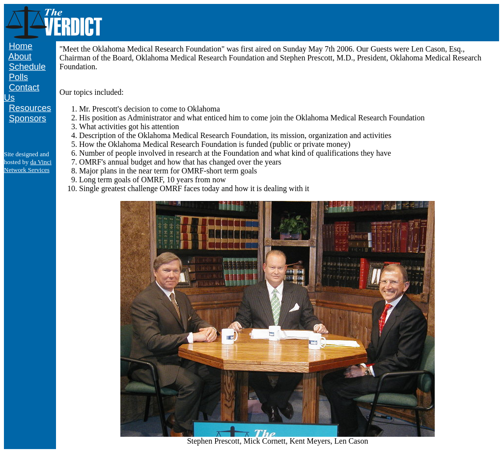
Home (20, 46)
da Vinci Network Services (28, 165)
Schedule (27, 67)
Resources (30, 108)
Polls (18, 77)
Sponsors (27, 118)
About (19, 56)
